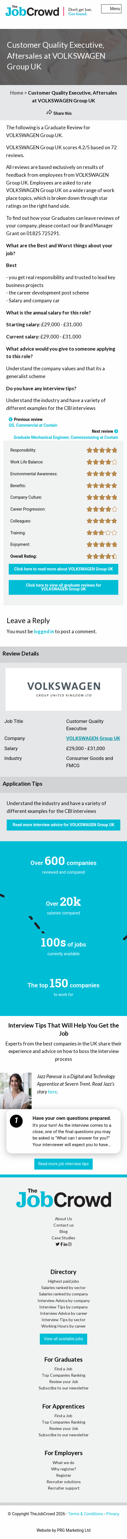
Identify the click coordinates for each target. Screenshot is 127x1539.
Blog (64, 1231)
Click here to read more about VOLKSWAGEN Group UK (63, 569)
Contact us (63, 1225)
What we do (63, 1462)
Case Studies (63, 1237)
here (52, 1092)
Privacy (112, 1514)
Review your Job (63, 1381)
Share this (58, 113)
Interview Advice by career (63, 1313)
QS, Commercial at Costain (33, 425)
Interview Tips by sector (63, 1319)
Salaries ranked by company (63, 1293)
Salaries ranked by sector (63, 1287)
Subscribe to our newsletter (64, 1387)
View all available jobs (63, 1339)
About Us (63, 1218)
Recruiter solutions (63, 1481)
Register (63, 1475)
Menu (111, 9)
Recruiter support (64, 1487)
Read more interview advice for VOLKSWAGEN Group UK (64, 824)
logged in (44, 631)
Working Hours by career (63, 1325)
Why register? (63, 1468)
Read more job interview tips (63, 1163)
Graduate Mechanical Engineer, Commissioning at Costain (66, 437)
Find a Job (63, 1368)
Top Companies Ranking (63, 1375)
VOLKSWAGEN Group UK (93, 738)
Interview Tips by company (63, 1306)
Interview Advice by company (63, 1300)
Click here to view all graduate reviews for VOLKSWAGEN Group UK (63, 587)
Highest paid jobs (63, 1281)
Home (16, 93)
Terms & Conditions (85, 1514)
